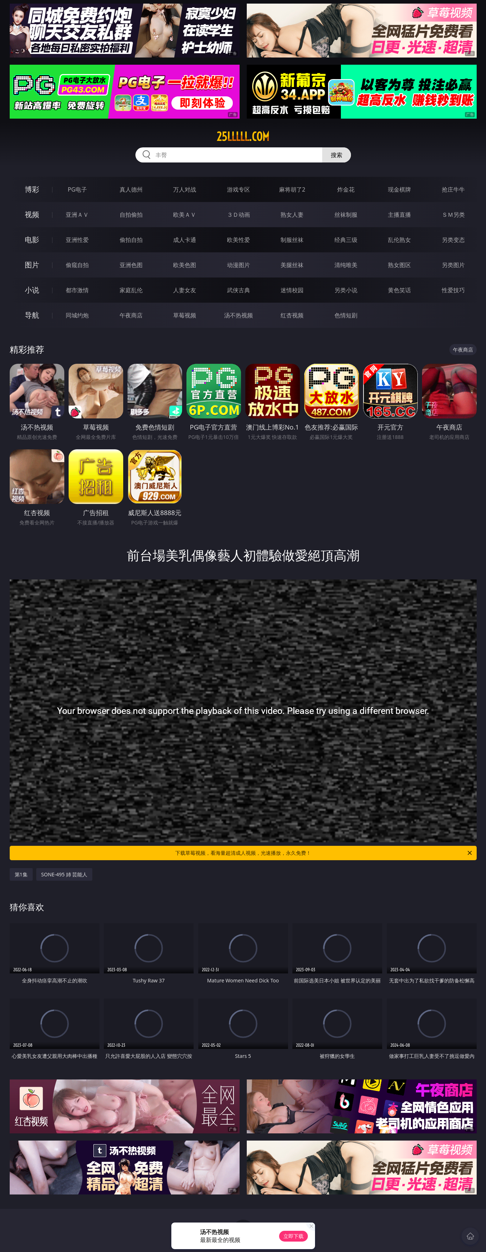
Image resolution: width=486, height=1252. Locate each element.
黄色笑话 (399, 290)
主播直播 (399, 215)
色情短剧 (345, 315)
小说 (32, 290)
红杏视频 (292, 315)
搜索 (336, 155)
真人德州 (131, 189)
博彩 (32, 189)
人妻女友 (184, 290)
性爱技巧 (453, 290)
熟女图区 (399, 265)
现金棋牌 (399, 189)
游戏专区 (238, 189)
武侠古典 (238, 290)
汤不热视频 (238, 315)
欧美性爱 (238, 240)
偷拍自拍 (131, 240)
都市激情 (77, 290)
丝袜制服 (345, 215)
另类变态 (453, 240)
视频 (32, 214)
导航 (32, 315)
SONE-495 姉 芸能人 (64, 874)
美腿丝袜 (292, 265)
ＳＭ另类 (453, 215)
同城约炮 (77, 315)
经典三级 (345, 240)
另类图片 (453, 265)
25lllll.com (243, 136)
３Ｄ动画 (238, 215)
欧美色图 (184, 265)
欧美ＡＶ (184, 215)
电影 (32, 239)
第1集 (21, 874)
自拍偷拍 (131, 215)
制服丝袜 (292, 240)
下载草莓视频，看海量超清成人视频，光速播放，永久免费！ (324, 853)
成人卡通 (184, 240)
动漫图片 (238, 265)
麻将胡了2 (292, 189)
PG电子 (77, 189)
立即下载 (293, 1236)
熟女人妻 (292, 215)
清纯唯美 (345, 265)
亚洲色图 (131, 265)
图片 (32, 265)
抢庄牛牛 (453, 189)
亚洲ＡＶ (77, 215)
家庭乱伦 (131, 290)
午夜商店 (131, 315)
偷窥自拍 (77, 265)
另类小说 (345, 290)
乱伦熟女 (399, 240)
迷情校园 (292, 290)
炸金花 (346, 189)
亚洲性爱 (77, 240)
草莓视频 (184, 315)
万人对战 (184, 189)
